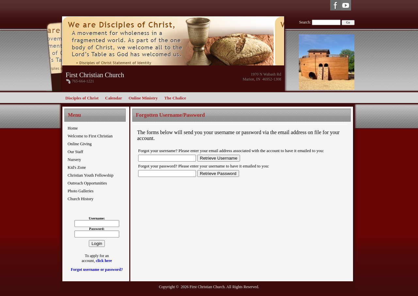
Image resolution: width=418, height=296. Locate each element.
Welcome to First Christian (90, 136)
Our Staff (75, 151)
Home (73, 128)
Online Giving (80, 144)
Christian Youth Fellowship (90, 175)
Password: (96, 229)
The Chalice (175, 98)
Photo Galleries (80, 191)
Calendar (113, 98)
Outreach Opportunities (87, 183)
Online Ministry (143, 98)
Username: (97, 218)
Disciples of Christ (82, 98)
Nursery (74, 159)
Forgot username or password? (97, 269)
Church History (80, 199)
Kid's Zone (77, 167)
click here (104, 260)
